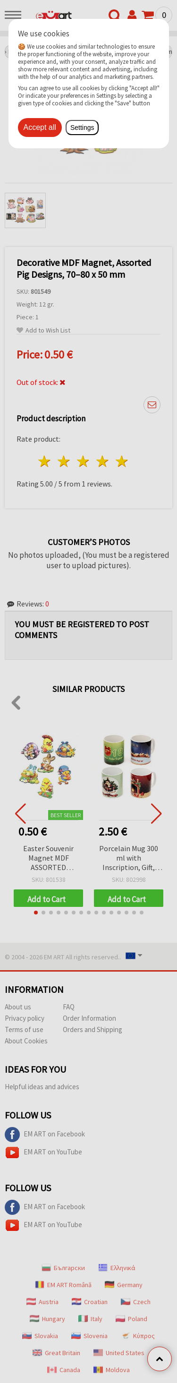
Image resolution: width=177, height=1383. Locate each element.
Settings (82, 127)
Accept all (40, 127)
